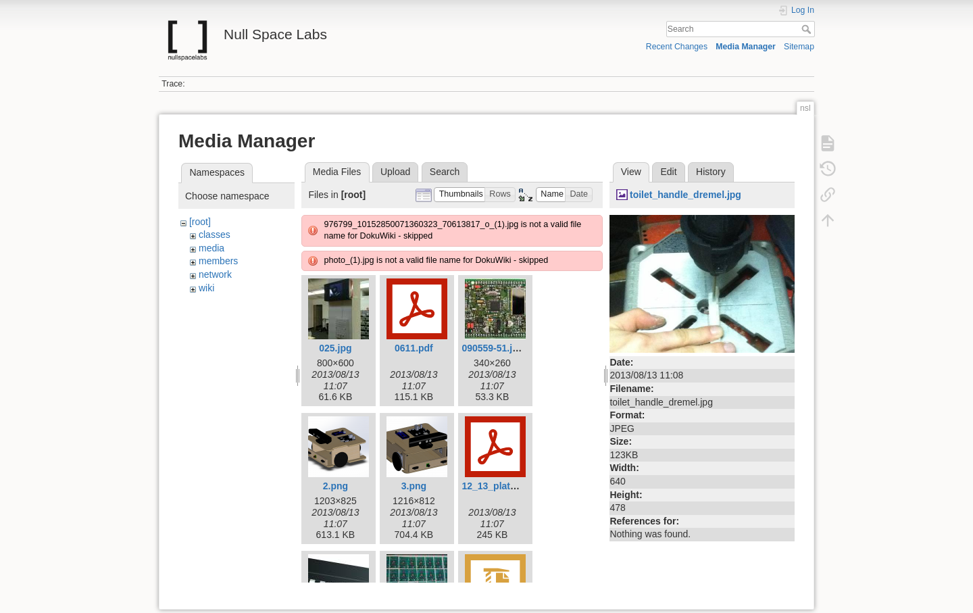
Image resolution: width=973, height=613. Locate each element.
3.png (413, 486)
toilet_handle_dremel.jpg (685, 194)
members (218, 260)
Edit (668, 171)
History (711, 171)
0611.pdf (414, 348)
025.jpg (335, 348)
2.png (335, 486)
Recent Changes (676, 46)
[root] (200, 221)
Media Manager (746, 46)
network (215, 274)
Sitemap (799, 46)
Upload (395, 171)
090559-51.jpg (492, 348)
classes (214, 234)
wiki (206, 288)
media (211, 248)
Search (807, 29)
